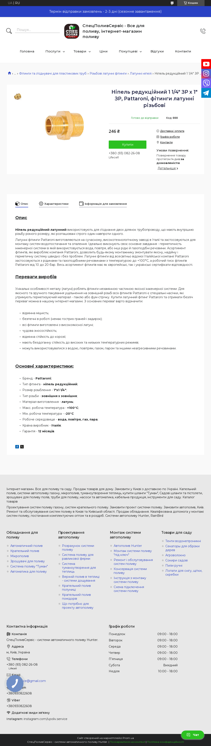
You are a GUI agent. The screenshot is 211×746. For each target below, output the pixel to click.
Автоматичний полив (26, 546)
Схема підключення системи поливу (129, 589)
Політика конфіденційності (165, 741)
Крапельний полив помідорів (76, 597)
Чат (192, 735)
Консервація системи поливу (130, 571)
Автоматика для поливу (28, 571)
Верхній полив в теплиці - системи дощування (80, 578)
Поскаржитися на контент (127, 741)
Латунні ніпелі (141, 73)
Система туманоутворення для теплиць (79, 567)
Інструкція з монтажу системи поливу (130, 580)
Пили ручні (173, 565)
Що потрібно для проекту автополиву (77, 606)
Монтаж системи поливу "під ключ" (133, 553)
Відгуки (157, 51)
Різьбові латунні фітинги (108, 73)
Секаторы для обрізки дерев (182, 548)
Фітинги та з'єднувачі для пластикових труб (53, 73)
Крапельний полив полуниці (76, 588)
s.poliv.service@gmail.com (26, 681)
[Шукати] (9, 31)
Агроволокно (175, 555)
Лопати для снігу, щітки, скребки (183, 572)
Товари (80, 51)
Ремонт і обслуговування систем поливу (133, 562)
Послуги (53, 51)
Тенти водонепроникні (183, 541)
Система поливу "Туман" (29, 566)
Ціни (103, 51)
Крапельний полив (24, 551)
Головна (27, 51)
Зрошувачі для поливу (27, 561)
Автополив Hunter (128, 546)
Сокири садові (176, 560)
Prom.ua (128, 738)
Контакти (183, 51)
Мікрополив (19, 556)
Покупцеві (128, 51)
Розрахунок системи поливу (78, 548)
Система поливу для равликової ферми (77, 557)
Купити (127, 145)
